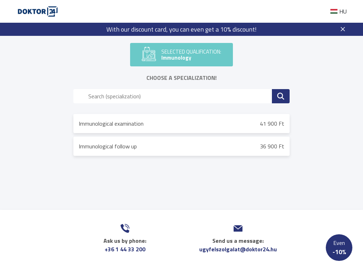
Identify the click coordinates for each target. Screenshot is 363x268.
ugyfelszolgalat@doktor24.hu (238, 249)
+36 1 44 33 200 (125, 249)
